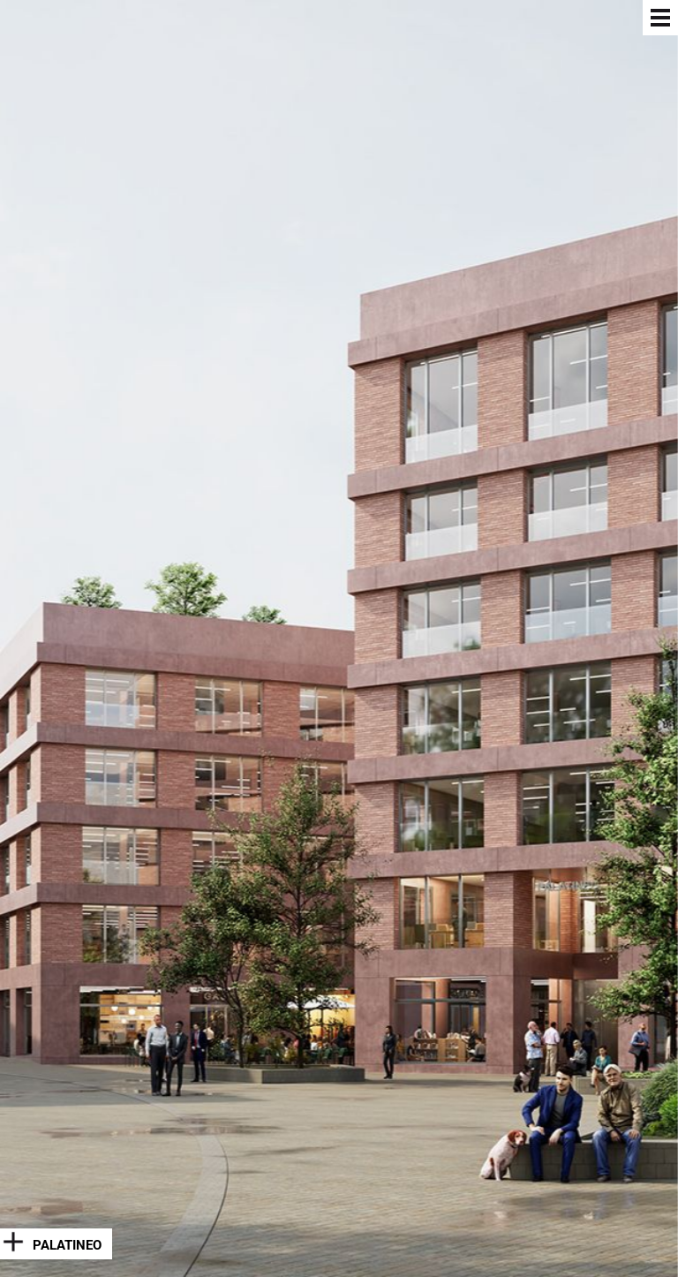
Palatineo (67, 1245)
